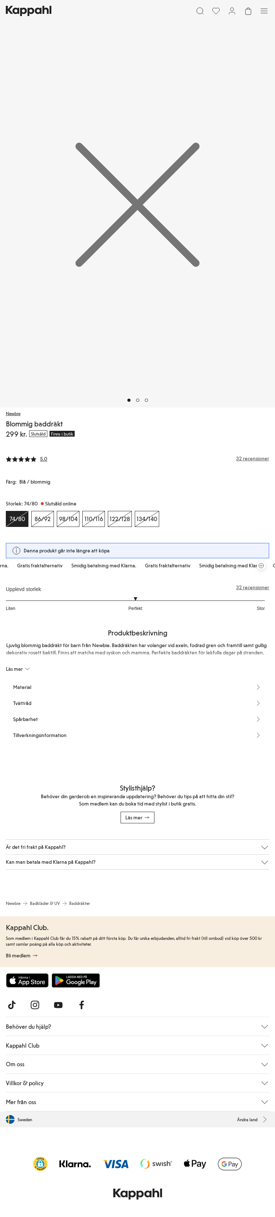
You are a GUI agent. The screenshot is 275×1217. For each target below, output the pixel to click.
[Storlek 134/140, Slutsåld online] (147, 519)
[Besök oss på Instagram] (35, 1005)
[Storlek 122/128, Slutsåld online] (120, 519)
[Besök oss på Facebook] (81, 1005)
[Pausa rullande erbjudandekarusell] (261, 565)
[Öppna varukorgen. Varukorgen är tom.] (248, 11)
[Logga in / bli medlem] (232, 11)
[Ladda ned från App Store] (27, 980)
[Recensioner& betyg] (137, 458)
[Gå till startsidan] (28, 11)
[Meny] (264, 11)
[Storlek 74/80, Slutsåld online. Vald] (17, 519)
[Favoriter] (216, 11)
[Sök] (200, 11)
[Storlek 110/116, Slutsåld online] (93, 519)
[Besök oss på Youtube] (58, 1005)
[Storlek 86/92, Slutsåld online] (42, 519)
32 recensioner (252, 587)
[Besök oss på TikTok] (11, 1005)
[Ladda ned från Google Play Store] (76, 980)
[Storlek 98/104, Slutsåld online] (68, 519)
